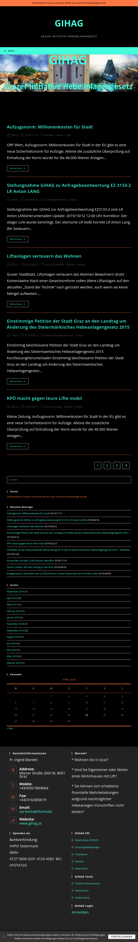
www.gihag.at (30, 823)
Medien (49, 135)
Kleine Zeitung (53, 406)
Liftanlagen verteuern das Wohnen (44, 256)
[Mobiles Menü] (9, 51)
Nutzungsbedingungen (87, 847)
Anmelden (80, 912)
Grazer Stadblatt (54, 264)
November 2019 (15, 591)
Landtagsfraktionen (56, 199)
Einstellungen (121, 936)
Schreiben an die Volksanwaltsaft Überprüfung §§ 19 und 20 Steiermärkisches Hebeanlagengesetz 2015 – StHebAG (68, 549)
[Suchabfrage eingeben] (69, 479)
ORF (68, 135)
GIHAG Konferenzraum (87, 883)
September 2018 (16, 630)
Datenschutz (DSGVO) (86, 840)
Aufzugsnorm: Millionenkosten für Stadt (50, 127)
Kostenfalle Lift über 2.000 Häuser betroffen (30, 560)
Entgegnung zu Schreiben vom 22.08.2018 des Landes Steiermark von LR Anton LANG (52, 573)
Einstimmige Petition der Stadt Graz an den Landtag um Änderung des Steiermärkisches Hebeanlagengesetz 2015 (68, 324)
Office (14, 135)
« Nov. (10, 728)
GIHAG (69, 23)
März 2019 (12, 604)
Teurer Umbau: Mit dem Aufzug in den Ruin (30, 567)
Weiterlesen (19, 169)
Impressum (81, 854)
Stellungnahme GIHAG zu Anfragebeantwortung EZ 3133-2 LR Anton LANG (46, 520)
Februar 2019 (14, 611)
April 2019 (12, 598)
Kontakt (79, 861)
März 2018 (12, 656)
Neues (60, 135)
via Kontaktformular (35, 811)
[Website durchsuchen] (127, 51)
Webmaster (81, 868)
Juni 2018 (12, 643)
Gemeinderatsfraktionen (59, 335)
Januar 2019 (13, 617)
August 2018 (13, 636)
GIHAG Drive (82, 890)
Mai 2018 (12, 649)
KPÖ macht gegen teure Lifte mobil (44, 398)
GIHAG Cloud (82, 897)
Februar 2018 (14, 662)
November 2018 (15, 623)
